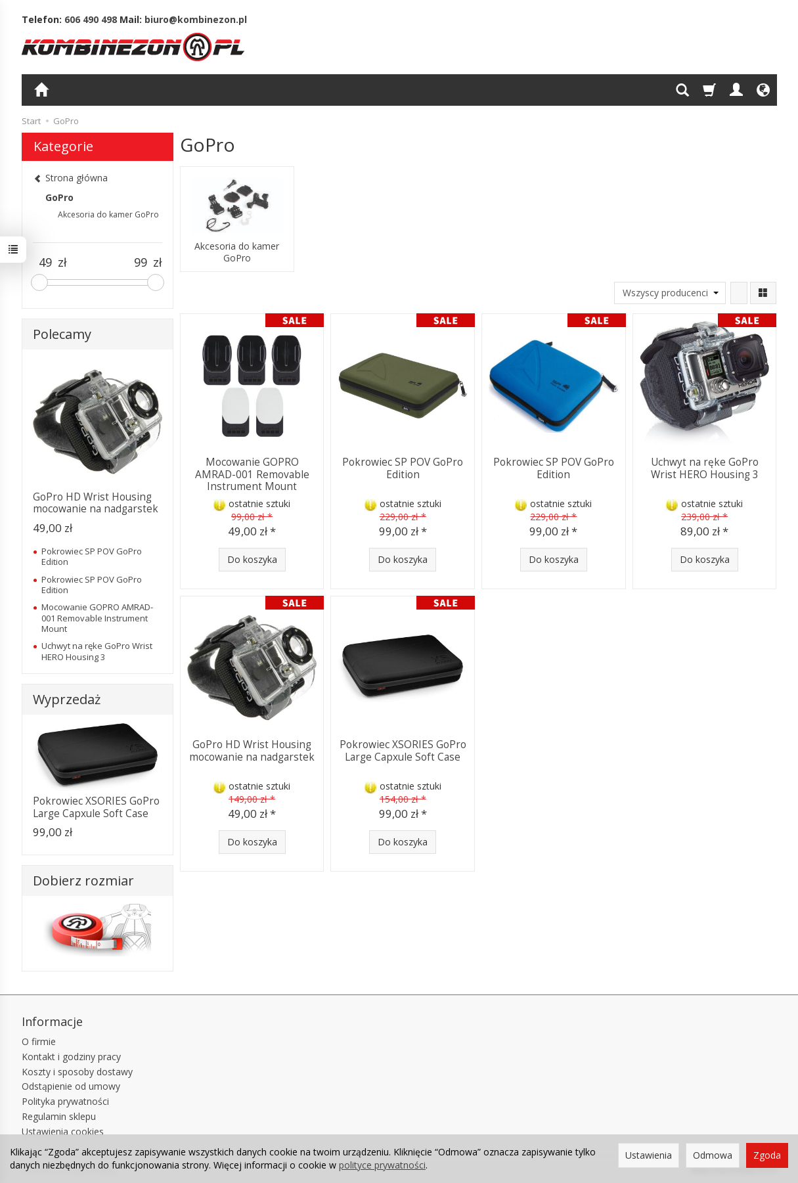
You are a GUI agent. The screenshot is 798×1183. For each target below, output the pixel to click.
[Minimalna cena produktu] (45, 263)
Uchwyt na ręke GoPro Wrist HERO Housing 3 (705, 468)
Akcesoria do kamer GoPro (236, 252)
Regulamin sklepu (59, 1116)
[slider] (39, 282)
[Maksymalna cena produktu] (140, 263)
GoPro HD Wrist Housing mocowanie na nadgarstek (252, 750)
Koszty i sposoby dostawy (77, 1071)
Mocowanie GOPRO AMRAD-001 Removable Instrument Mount (252, 474)
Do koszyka (252, 559)
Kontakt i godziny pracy (71, 1056)
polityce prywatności (382, 1165)
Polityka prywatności (65, 1101)
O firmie (39, 1041)
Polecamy (62, 334)
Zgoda (767, 1155)
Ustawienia (648, 1155)
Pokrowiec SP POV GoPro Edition (402, 468)
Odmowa (712, 1155)
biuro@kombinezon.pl (195, 19)
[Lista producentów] (670, 293)
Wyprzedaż (66, 699)
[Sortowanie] (738, 293)
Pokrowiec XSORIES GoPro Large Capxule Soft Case (403, 750)
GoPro (59, 197)
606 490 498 (90, 19)
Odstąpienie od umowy (71, 1086)
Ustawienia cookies (63, 1131)
